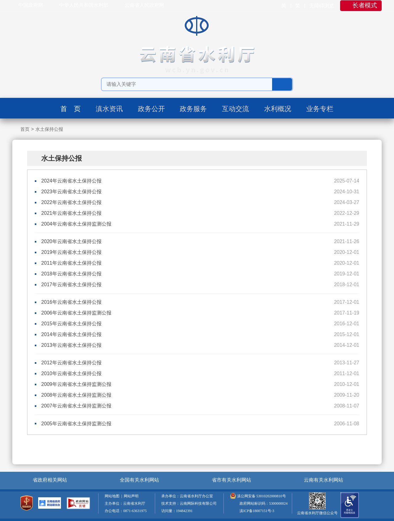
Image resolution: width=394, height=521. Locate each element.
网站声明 (132, 496)
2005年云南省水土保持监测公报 (76, 423)
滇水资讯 (109, 109)
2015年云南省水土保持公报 (71, 323)
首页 (25, 129)
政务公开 (151, 109)
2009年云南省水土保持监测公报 (76, 384)
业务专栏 (319, 109)
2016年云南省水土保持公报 (71, 302)
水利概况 (277, 109)
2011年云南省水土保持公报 (71, 263)
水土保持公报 (49, 129)
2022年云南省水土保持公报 (71, 202)
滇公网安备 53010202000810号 (261, 496)
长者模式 (364, 5)
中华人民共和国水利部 (83, 5)
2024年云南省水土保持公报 (71, 180)
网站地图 (113, 496)
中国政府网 (30, 5)
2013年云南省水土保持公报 (71, 345)
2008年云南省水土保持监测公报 (76, 395)
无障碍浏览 (322, 5)
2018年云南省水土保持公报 (71, 273)
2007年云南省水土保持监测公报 (76, 405)
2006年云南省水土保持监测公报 (76, 312)
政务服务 (193, 109)
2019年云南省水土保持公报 (71, 252)
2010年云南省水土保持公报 (71, 373)
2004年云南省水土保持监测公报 (76, 223)
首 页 (70, 109)
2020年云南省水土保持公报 (71, 241)
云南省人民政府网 (144, 5)
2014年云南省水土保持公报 (71, 334)
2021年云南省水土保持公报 (71, 213)
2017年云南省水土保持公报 (71, 284)
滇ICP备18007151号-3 (256, 511)
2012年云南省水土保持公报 (71, 362)
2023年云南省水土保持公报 (71, 191)
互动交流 (235, 109)
